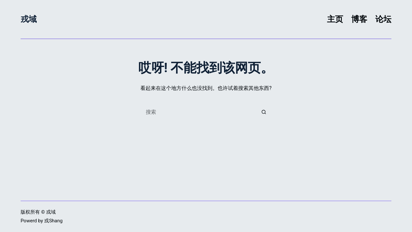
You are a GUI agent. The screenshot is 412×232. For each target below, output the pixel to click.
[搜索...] (200, 111)
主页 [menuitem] (335, 19)
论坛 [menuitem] (383, 19)
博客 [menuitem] (359, 19)
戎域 (29, 19)
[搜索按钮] (264, 111)
